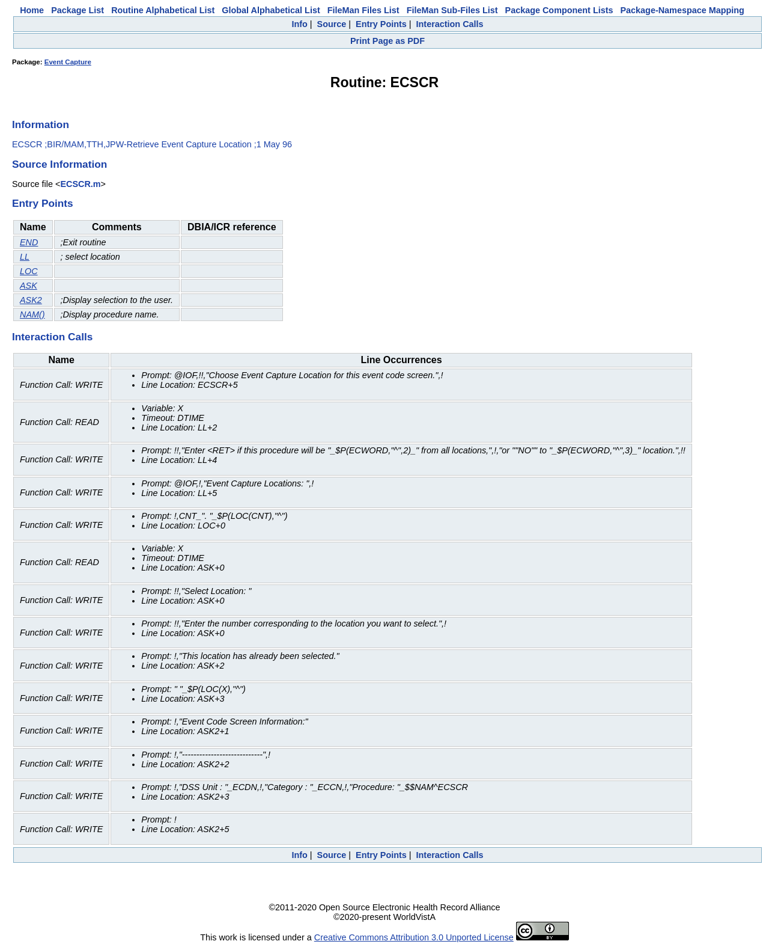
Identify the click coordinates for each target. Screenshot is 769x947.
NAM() (32, 314)
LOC (29, 271)
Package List (77, 10)
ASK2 (31, 300)
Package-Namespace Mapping (682, 10)
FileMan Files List (363, 10)
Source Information (59, 164)
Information (40, 124)
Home (32, 10)
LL (24, 257)
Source (332, 24)
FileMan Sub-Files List (452, 10)
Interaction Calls (450, 24)
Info (299, 24)
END (29, 242)
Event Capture (67, 62)
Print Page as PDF (387, 41)
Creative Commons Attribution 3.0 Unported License (414, 937)
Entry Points (381, 24)
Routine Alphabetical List (162, 10)
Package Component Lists (559, 10)
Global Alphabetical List (271, 10)
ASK (28, 285)
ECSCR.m (80, 184)
